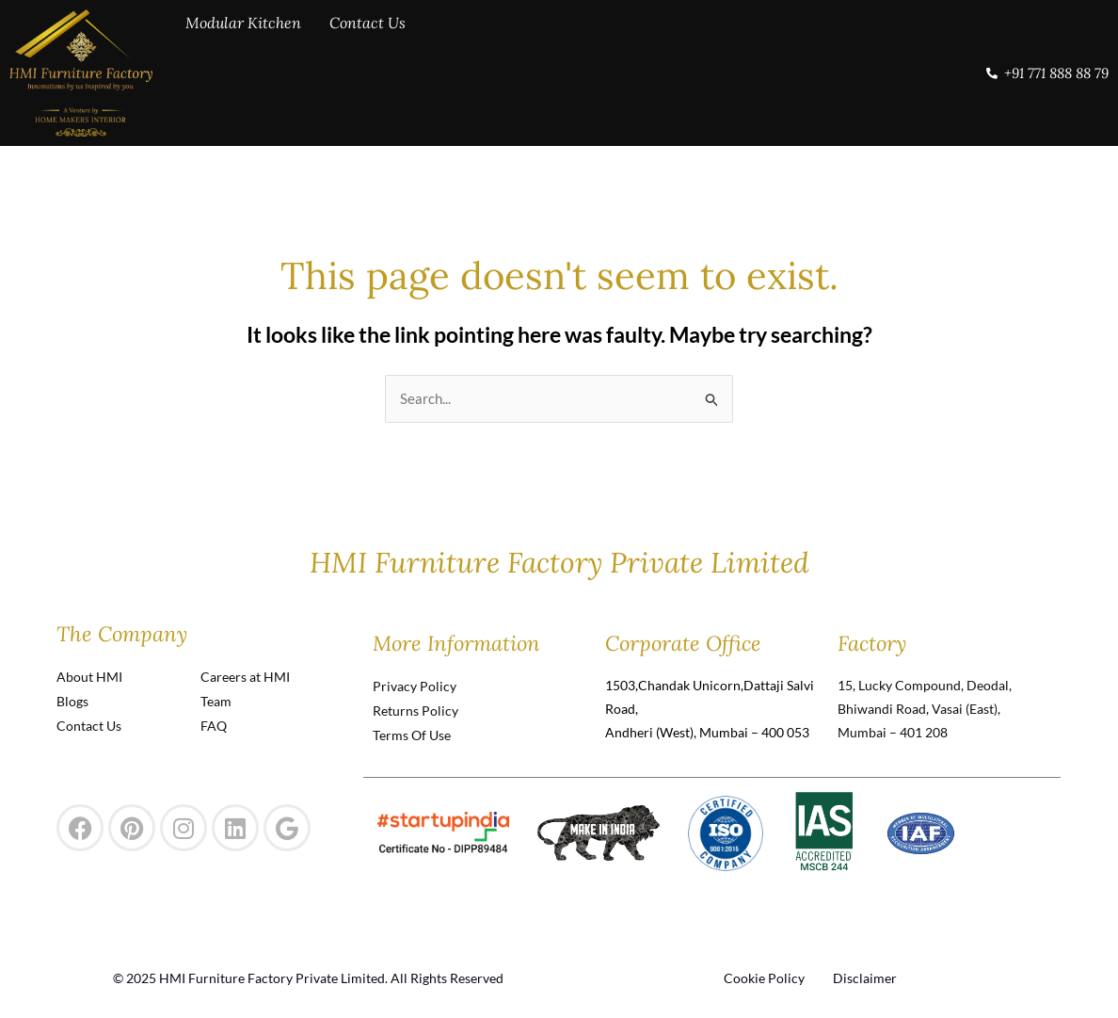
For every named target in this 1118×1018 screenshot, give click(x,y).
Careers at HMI (245, 677)
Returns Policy (415, 711)
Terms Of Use (412, 735)
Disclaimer (865, 978)
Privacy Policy (414, 686)
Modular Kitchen (243, 70)
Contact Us (367, 70)
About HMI (89, 677)
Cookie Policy (764, 978)
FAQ (213, 726)
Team (216, 701)
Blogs (72, 701)
